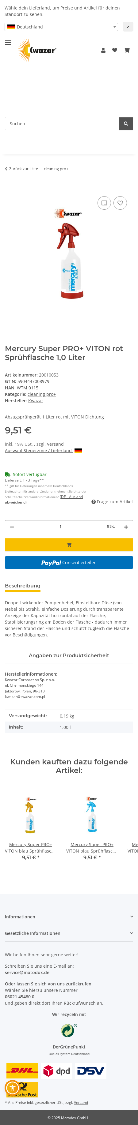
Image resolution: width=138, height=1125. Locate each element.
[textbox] (61, 27)
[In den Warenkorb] (10, 188)
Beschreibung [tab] (22, 586)
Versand (55, 444)
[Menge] (60, 526)
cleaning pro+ (42, 394)
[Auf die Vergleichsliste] (104, 203)
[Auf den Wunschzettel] (120, 203)
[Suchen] (126, 123)
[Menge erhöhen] (126, 526)
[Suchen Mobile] (62, 123)
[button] (103, 50)
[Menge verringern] (12, 526)
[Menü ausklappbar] (8, 40)
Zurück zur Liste (23, 168)
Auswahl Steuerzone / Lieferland (43, 450)
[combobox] (61, 27)
